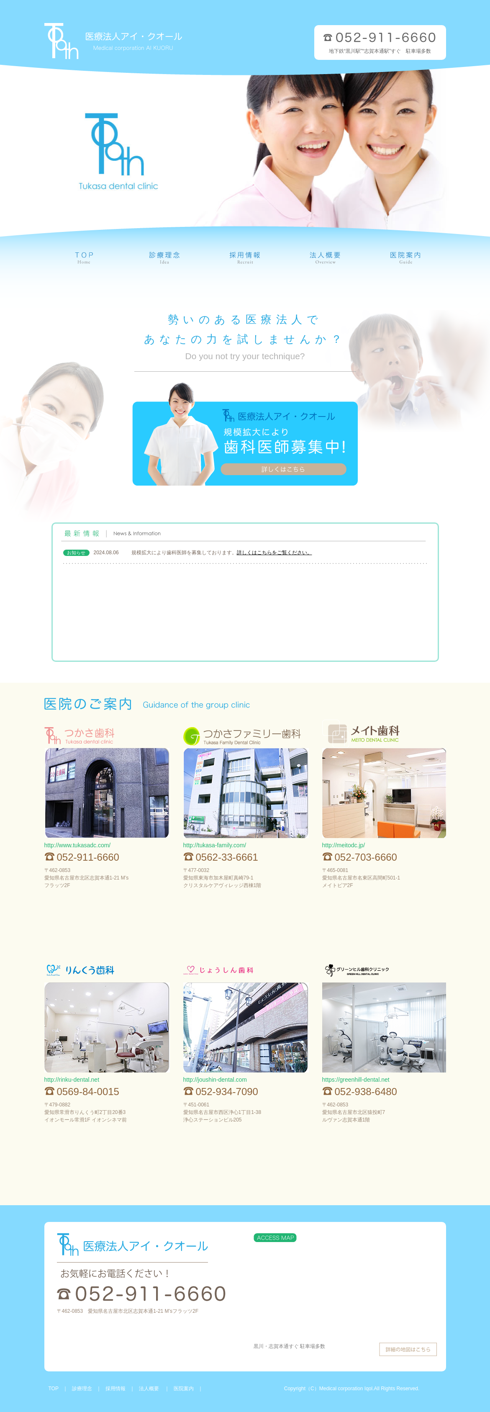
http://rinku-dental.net (72, 1079)
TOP (54, 1388)
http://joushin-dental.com (215, 1079)
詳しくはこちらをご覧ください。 (274, 553)
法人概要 (149, 1388)
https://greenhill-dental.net (356, 1079)
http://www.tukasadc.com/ (77, 845)
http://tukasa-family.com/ (214, 845)
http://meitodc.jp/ (343, 845)
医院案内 (184, 1388)
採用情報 (115, 1388)
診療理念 (82, 1388)
